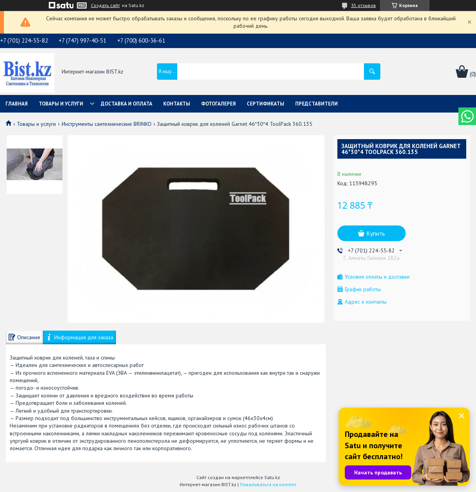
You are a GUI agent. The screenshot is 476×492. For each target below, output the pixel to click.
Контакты (176, 103)
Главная (16, 103)
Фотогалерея (218, 103)
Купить (375, 233)
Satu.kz (272, 477)
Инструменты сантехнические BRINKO (107, 123)
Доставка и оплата (126, 103)
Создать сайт (105, 5)
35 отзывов (363, 5)
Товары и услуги (61, 103)
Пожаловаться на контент (268, 484)
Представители (316, 103)
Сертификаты (265, 103)
